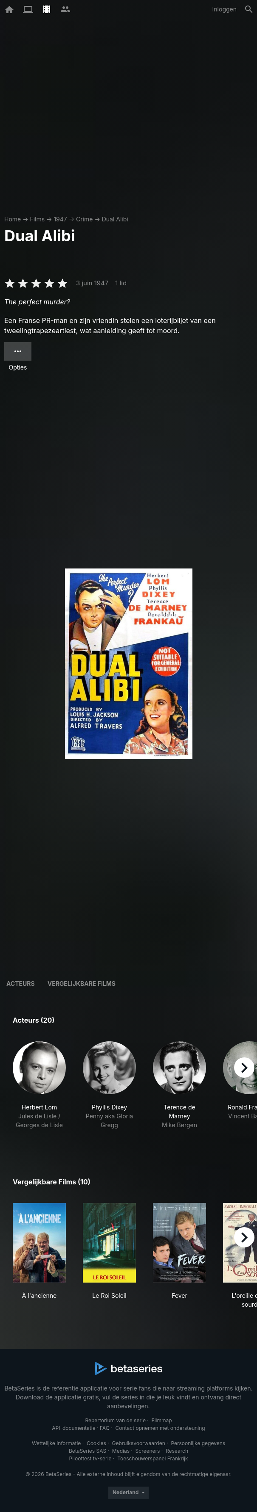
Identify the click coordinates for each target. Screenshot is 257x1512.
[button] (39, 1089)
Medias (121, 1451)
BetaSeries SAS (87, 1451)
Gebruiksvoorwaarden (138, 1443)
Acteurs (20, 983)
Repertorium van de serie (115, 1420)
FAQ (105, 1428)
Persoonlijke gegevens (198, 1443)
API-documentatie (73, 1428)
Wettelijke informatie (56, 1443)
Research (177, 1451)
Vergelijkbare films (82, 983)
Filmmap (162, 1420)
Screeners (148, 1451)
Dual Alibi (115, 219)
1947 (60, 219)
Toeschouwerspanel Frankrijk (152, 1458)
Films (37, 219)
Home (12, 219)
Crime (84, 219)
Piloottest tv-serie (90, 1458)
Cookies (96, 1443)
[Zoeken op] (249, 9)
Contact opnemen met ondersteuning (160, 1428)
